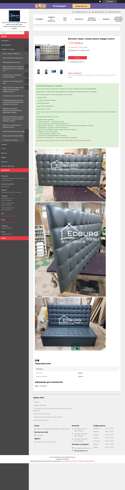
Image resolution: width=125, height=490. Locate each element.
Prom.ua (72, 457)
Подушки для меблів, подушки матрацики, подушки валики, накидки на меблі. (13, 119)
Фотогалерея (6, 45)
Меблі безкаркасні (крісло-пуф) (13, 131)
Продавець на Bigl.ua (62, 459)
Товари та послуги (7, 49)
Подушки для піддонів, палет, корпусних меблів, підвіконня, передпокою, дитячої (13, 102)
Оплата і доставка (7, 166)
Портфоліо (5, 41)
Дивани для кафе (40, 405)
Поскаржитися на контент (69, 461)
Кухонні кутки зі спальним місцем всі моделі (12, 76)
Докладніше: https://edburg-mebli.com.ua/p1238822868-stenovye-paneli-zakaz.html (63, 140)
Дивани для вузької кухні (11, 62)
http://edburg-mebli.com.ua (10, 216)
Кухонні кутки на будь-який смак (12, 82)
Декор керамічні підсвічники (13, 58)
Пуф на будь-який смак (42, 414)
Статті (3, 149)
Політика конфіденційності (87, 461)
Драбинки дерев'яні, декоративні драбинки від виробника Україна (12, 110)
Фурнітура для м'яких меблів (13, 136)
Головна (39, 19)
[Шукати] (26, 32)
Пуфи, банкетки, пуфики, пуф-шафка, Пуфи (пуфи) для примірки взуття (13, 89)
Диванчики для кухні (41, 420)
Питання (4, 162)
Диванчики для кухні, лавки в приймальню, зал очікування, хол (13, 69)
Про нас (4, 153)
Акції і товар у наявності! (11, 54)
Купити (77, 58)
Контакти (79, 19)
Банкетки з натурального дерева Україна (12, 126)
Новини (4, 144)
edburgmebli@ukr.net (8, 222)
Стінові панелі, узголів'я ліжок (13, 96)
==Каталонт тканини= (10, 140)
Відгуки (3, 157)
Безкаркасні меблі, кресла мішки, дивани (48, 417)
